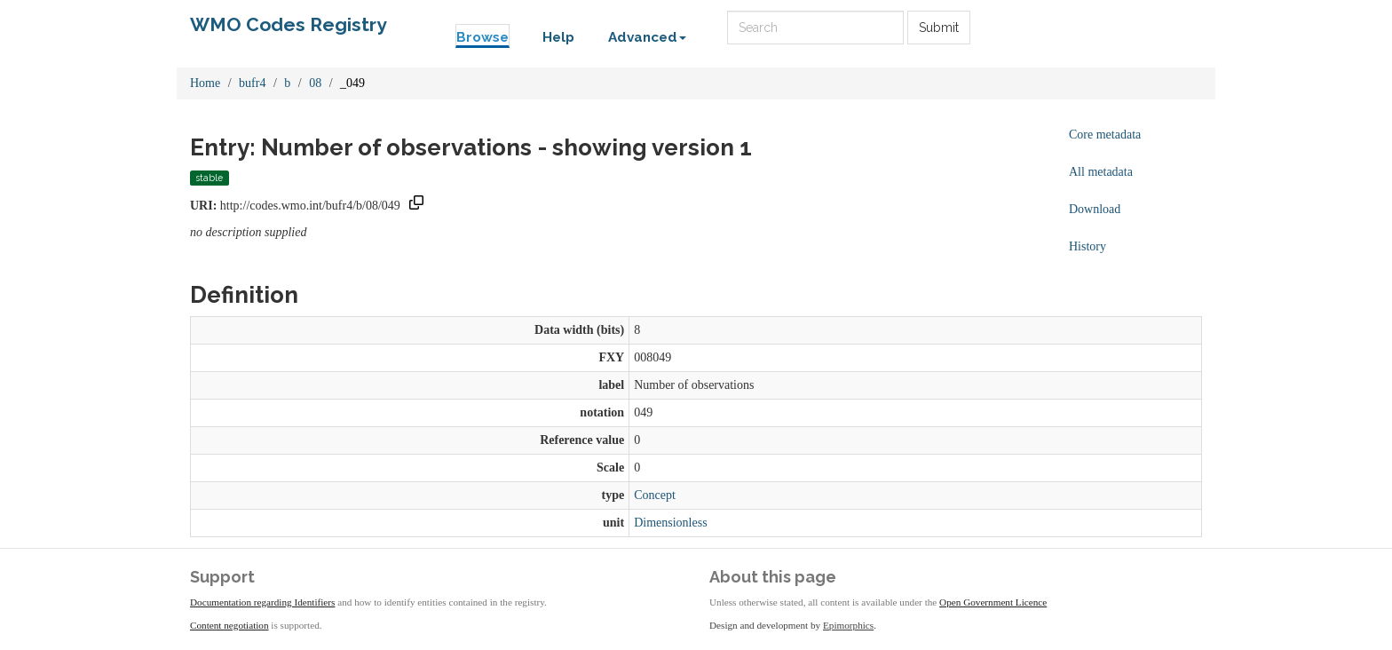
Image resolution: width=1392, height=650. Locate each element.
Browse (482, 37)
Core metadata (1105, 134)
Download (1094, 209)
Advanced (647, 37)
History (1087, 246)
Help (558, 37)
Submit (939, 27)
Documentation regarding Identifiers (262, 602)
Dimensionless (670, 522)
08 (315, 83)
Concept (655, 495)
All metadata (1101, 171)
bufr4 (252, 83)
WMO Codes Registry (288, 24)
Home (205, 83)
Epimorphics (848, 625)
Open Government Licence (993, 602)
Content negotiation (229, 625)
